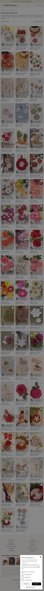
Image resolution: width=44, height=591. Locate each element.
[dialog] (31, 572)
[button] (31, 587)
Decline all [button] (26, 584)
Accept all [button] (36, 584)
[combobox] (40, 557)
